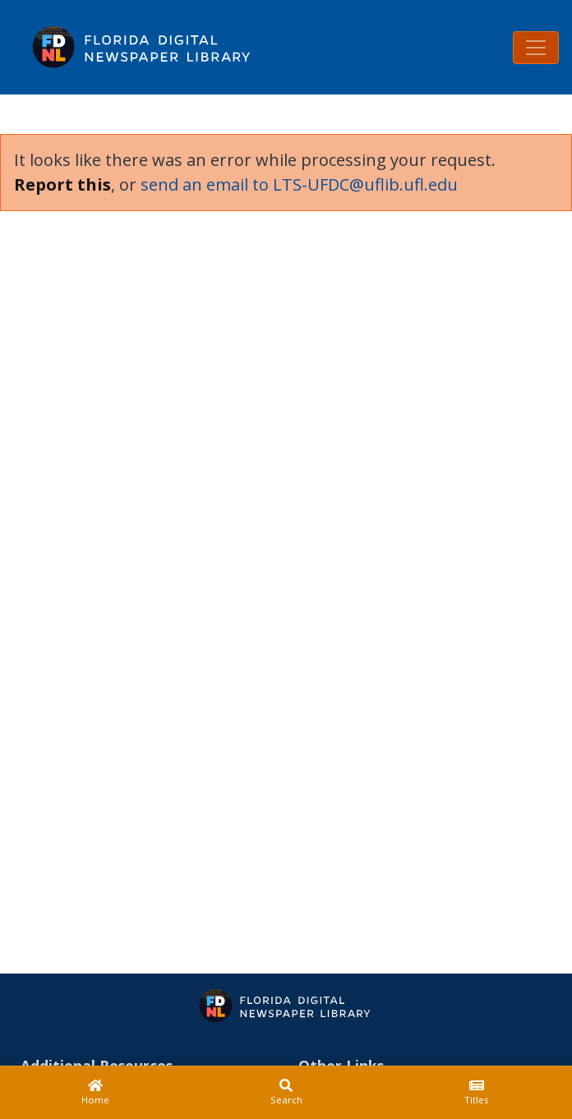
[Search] (286, 1092)
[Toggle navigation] (536, 47)
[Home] (95, 1092)
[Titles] (476, 1092)
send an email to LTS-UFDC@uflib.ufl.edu (299, 184)
